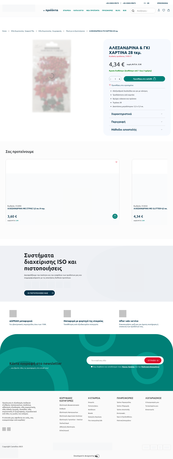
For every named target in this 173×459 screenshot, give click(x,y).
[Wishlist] (122, 85)
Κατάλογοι (91, 409)
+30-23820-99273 (112, 3)
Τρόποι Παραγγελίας (124, 402)
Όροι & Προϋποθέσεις (124, 417)
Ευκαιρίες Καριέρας (95, 417)
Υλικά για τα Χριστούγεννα (75, 31)
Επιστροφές (121, 413)
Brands (90, 413)
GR (148, 3)
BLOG (118, 10)
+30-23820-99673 (129, 3)
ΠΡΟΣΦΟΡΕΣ (107, 10)
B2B (124, 10)
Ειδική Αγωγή (64, 430)
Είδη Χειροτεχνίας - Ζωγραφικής (50, 31)
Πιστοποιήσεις (93, 406)
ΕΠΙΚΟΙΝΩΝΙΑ (162, 3)
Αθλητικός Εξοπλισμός (67, 427)
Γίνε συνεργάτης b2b (95, 420)
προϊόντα (52, 10)
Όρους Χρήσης (128, 366)
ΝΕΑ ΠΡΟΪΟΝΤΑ (92, 10)
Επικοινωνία (149, 409)
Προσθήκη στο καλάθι (142, 79)
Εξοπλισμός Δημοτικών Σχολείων (71, 416)
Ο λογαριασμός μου (152, 402)
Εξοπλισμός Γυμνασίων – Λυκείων (71, 419)
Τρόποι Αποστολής (123, 409)
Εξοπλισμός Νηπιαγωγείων (69, 412)
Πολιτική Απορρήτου (150, 366)
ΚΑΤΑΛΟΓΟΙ (79, 10)
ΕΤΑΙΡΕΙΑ (67, 10)
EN (145, 3)
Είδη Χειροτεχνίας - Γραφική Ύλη (22, 31)
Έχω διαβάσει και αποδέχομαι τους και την (125, 366)
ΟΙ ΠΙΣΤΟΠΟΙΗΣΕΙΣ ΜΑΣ (38, 293)
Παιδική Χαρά (64, 423)
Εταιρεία (91, 402)
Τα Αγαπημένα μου (151, 406)
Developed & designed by (86, 456)
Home (4, 31)
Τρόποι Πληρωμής (123, 406)
